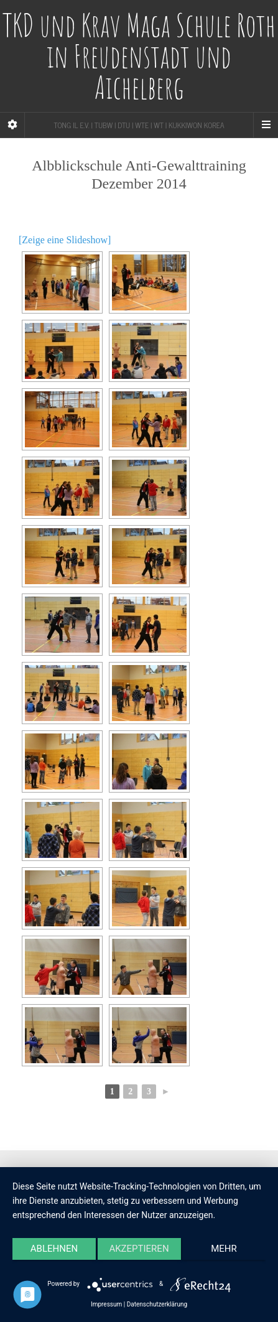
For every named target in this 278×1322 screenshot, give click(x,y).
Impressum (106, 1304)
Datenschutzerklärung (157, 1304)
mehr (224, 1248)
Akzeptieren (139, 1248)
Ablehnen (54, 1248)
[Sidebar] (12, 125)
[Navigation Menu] (265, 125)
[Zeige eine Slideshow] (65, 240)
